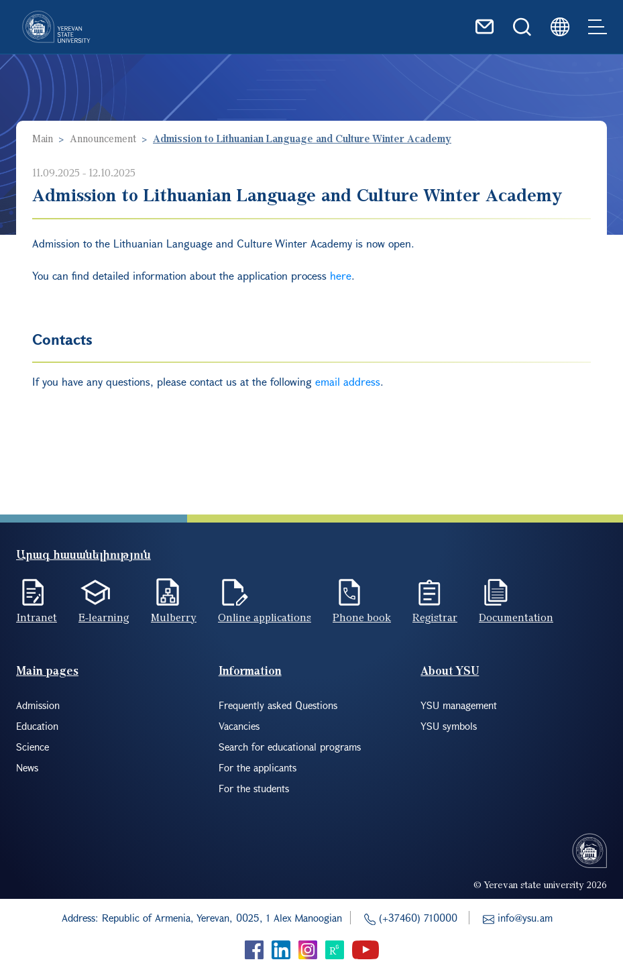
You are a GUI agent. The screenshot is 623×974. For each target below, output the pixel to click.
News (27, 767)
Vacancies (239, 726)
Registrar (434, 617)
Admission (38, 705)
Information (250, 670)
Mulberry (173, 617)
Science (32, 746)
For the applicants (257, 767)
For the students (254, 788)
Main (42, 138)
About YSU (449, 670)
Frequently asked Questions (278, 705)
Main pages (47, 670)
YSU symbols (448, 726)
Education (37, 726)
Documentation (516, 617)
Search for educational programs (290, 746)
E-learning (103, 617)
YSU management (458, 705)
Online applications (264, 617)
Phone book (362, 617)
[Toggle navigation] (597, 26)
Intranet (36, 617)
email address (347, 381)
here (340, 275)
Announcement (103, 138)
